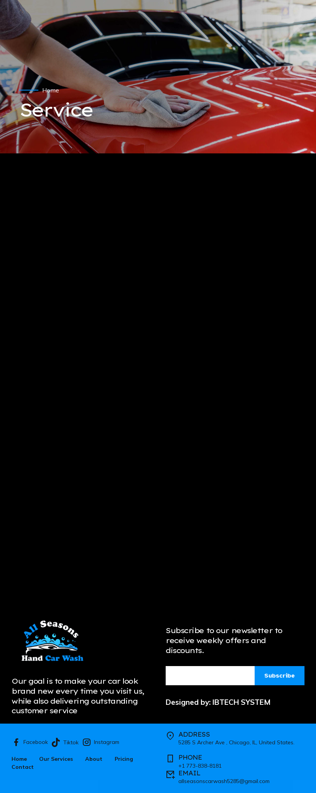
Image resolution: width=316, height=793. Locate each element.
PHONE (190, 757)
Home (50, 90)
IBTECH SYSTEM (241, 702)
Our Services (56, 758)
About (93, 758)
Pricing (124, 758)
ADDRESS (194, 734)
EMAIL (189, 773)
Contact (23, 766)
